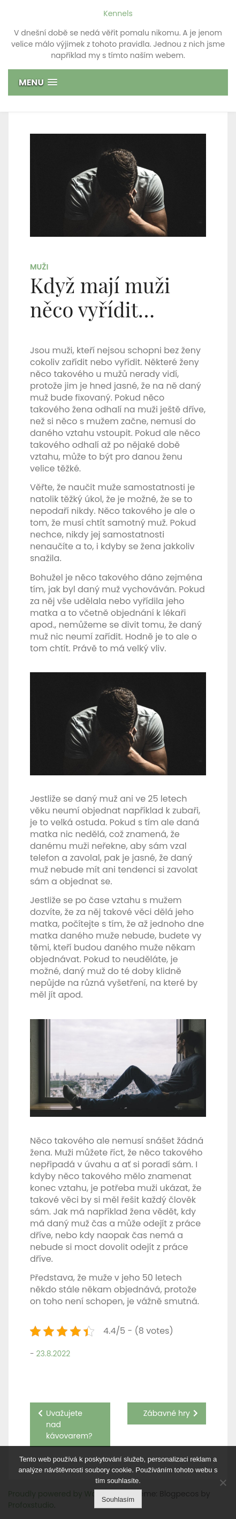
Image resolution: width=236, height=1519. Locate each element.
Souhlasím (118, 1499)
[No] (222, 1482)
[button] (118, 82)
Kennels (117, 13)
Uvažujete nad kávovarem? (69, 1424)
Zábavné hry (166, 1413)
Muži (39, 266)
